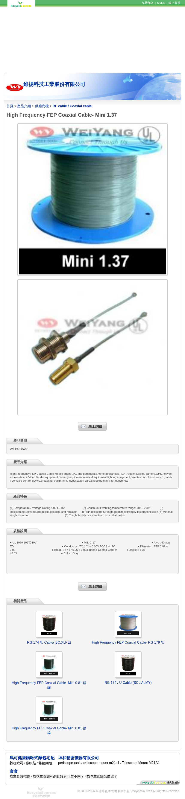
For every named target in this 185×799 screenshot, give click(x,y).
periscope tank (69, 763)
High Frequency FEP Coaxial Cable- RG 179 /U (128, 642)
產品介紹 (24, 106)
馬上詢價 (95, 426)
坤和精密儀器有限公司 (78, 758)
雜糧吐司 (16, 763)
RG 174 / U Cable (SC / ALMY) (128, 682)
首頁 (9, 106)
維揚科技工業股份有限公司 (54, 84)
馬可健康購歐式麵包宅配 (32, 758)
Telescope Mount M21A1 (141, 763)
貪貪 (14, 771)
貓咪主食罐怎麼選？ (101, 776)
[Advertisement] (92, 40)
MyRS (161, 3)
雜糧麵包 (45, 763)
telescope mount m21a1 (101, 763)
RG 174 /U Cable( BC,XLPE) (49, 642)
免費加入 (148, 3)
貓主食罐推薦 (20, 776)
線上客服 (174, 3)
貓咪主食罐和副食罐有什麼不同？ (58, 776)
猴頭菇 (31, 763)
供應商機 (42, 106)
